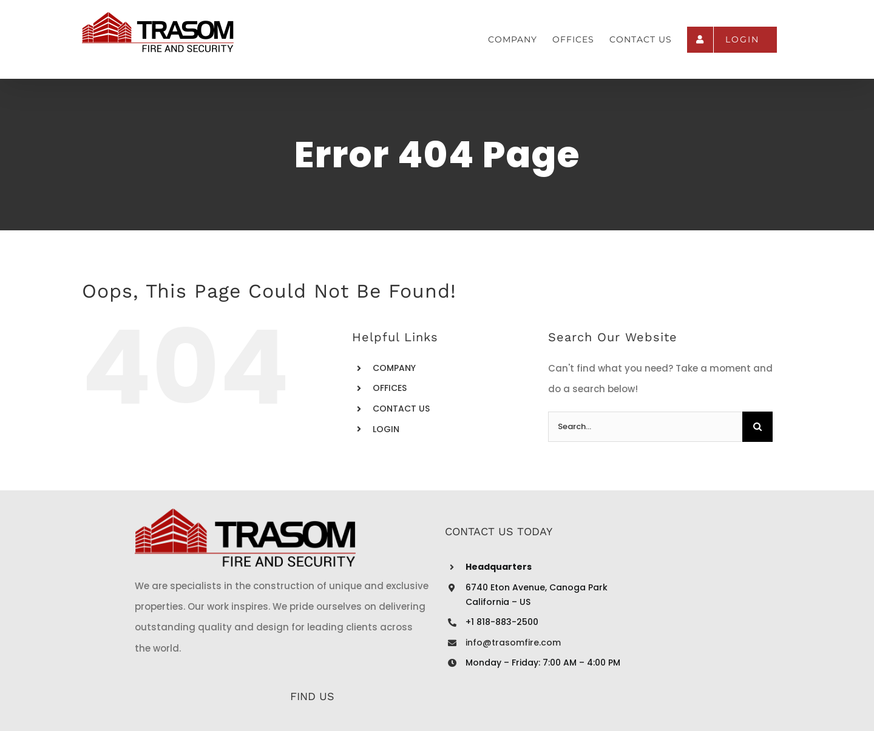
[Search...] (645, 427)
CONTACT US (401, 408)
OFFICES (390, 388)
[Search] (757, 427)
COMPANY (394, 368)
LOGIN (386, 429)
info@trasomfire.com (393, 642)
